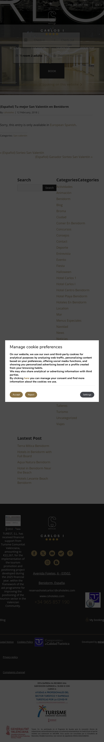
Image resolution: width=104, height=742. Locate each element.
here (26, 378)
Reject (31, 394)
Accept (16, 394)
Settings (87, 394)
